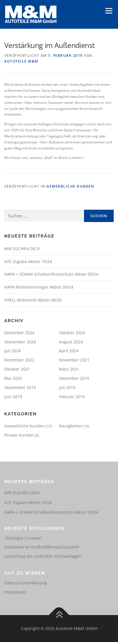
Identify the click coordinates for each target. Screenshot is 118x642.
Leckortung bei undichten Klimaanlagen (42, 556)
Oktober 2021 (17, 369)
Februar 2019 (71, 396)
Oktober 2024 (72, 332)
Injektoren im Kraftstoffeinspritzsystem (41, 547)
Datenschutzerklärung (25, 582)
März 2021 (69, 369)
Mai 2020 (13, 378)
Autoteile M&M (21, 61)
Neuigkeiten (70, 426)
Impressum (15, 592)
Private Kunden (19, 435)
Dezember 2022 (19, 360)
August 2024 (71, 342)
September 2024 (20, 342)
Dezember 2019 (74, 378)
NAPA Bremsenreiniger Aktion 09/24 (38, 287)
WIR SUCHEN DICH (22, 248)
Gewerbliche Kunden (70, 186)
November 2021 (74, 360)
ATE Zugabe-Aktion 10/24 (28, 261)
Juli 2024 (12, 350)
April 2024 (68, 350)
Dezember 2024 (19, 332)
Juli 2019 (67, 387)
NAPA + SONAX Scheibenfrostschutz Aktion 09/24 (51, 274)
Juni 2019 (13, 396)
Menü (108, 10)
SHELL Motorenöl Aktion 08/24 (33, 300)
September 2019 (20, 387)
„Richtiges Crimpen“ (23, 538)
